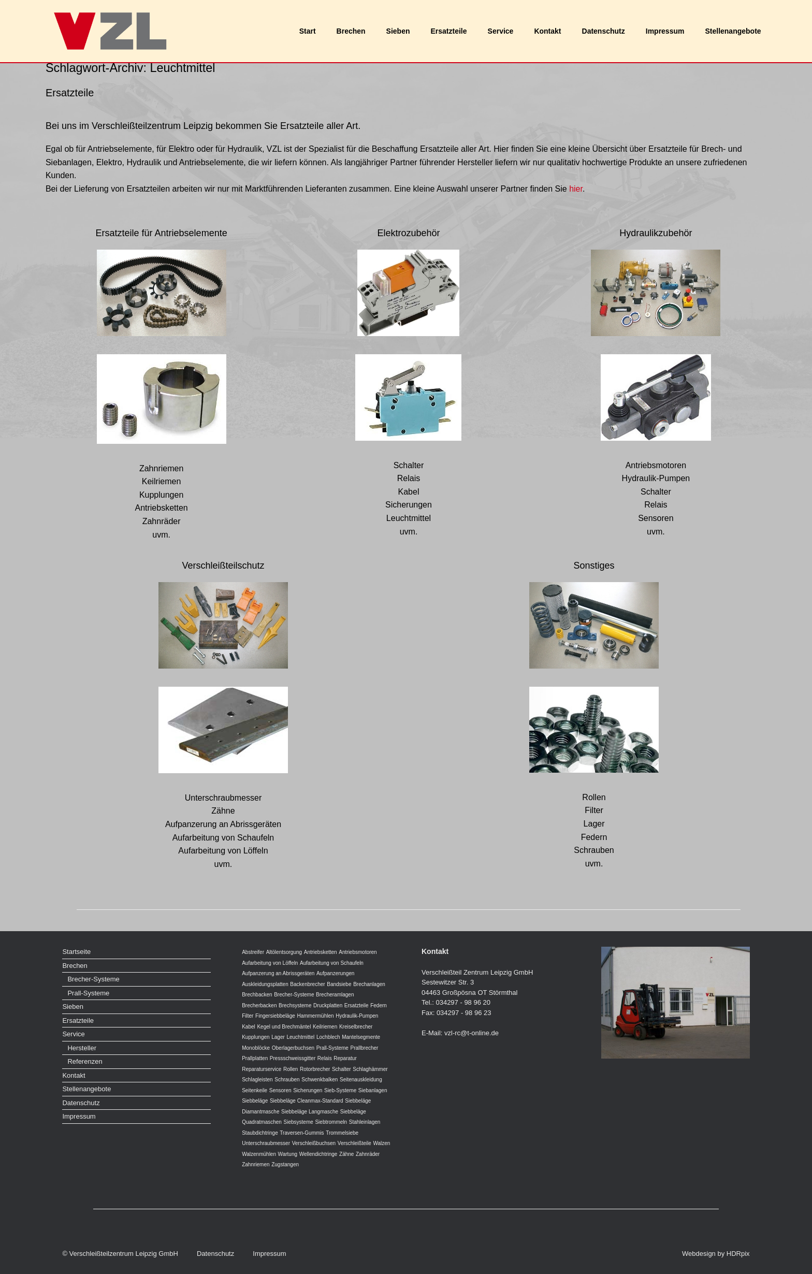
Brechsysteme (295, 1005)
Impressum (665, 31)
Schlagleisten (257, 1079)
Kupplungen (255, 1037)
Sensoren (280, 1090)
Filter (247, 1016)
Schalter (341, 1069)
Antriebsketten (320, 952)
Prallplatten (255, 1058)
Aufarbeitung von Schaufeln (332, 963)
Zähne (346, 1154)
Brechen (351, 31)
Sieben (398, 31)
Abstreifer (253, 952)
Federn (378, 1005)
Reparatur (345, 1058)
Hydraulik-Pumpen (357, 1016)
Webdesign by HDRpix (716, 1253)
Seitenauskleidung (361, 1079)
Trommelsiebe (342, 1133)
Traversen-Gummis (302, 1133)
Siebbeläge (255, 1101)
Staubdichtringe (260, 1133)
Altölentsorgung (284, 952)
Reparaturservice (261, 1069)
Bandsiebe (339, 984)
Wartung (287, 1154)
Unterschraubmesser (266, 1143)
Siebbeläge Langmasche (309, 1111)
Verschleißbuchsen (314, 1143)
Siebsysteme (298, 1122)
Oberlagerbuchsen (293, 1048)
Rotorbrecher (315, 1069)
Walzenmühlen (259, 1154)
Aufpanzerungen (335, 973)
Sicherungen (307, 1090)
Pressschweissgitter (292, 1058)
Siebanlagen (372, 1090)
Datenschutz (603, 31)
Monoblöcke (256, 1048)
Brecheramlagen (335, 994)
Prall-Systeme (88, 993)
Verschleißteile (354, 1143)
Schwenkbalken (319, 1079)
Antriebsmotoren (357, 952)
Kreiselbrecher (355, 1027)
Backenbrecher (307, 984)
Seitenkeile (254, 1090)
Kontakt (547, 31)
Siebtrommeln (331, 1122)
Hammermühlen (315, 1016)
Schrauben (286, 1079)
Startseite (76, 952)
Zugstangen (285, 1164)
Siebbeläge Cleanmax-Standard (306, 1101)
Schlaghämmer (370, 1069)
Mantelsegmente (361, 1037)
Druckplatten (327, 1005)
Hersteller (81, 1048)
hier (576, 188)
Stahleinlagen (365, 1122)
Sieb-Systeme (340, 1090)
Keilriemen (325, 1027)
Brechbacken (257, 994)
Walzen (381, 1143)
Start (307, 31)
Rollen (290, 1069)
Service (501, 31)
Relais (324, 1058)
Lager (278, 1037)
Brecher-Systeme (93, 979)
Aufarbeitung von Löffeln (270, 963)
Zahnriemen (255, 1164)
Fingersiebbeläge (275, 1016)
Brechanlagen (369, 984)
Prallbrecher (365, 1048)
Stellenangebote (733, 31)
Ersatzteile (449, 31)
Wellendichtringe (318, 1154)
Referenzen (84, 1061)
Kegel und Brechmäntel (284, 1027)
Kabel (248, 1027)
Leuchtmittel (300, 1037)
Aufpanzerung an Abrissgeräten (278, 973)
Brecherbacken (259, 1005)
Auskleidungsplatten (265, 984)
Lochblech (328, 1037)
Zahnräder (368, 1154)
